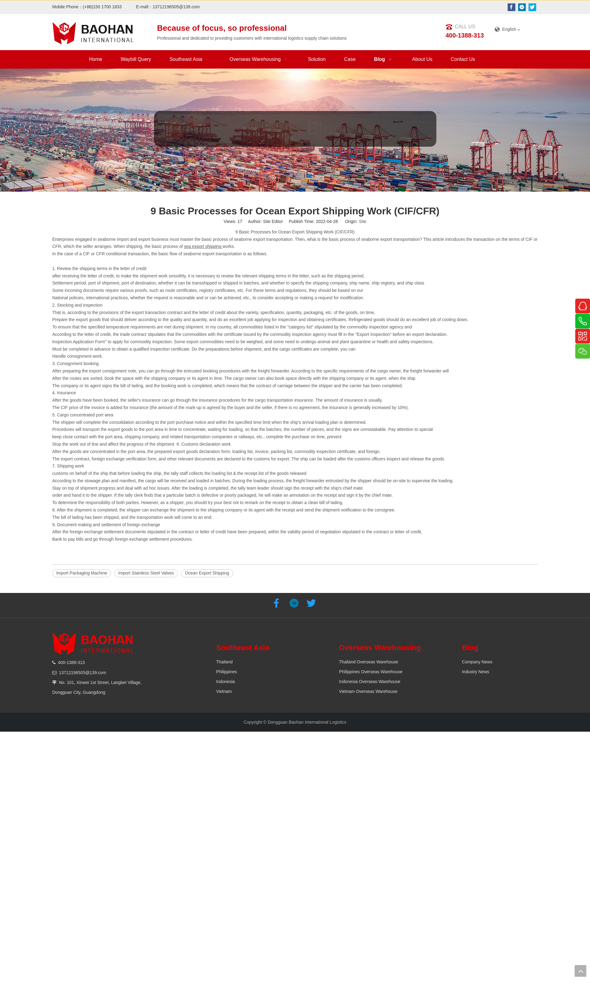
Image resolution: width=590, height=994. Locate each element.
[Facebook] (511, 7)
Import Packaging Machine (81, 573)
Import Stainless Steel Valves (146, 573)
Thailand (224, 661)
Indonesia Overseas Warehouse (369, 681)
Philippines (226, 671)
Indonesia (225, 681)
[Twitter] (532, 7)
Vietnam (224, 691)
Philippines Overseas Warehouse (370, 671)
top (580, 971)
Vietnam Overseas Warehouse (368, 691)
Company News (477, 661)
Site (362, 221)
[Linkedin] (522, 7)
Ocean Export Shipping (207, 573)
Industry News (475, 671)
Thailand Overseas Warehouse (368, 661)
